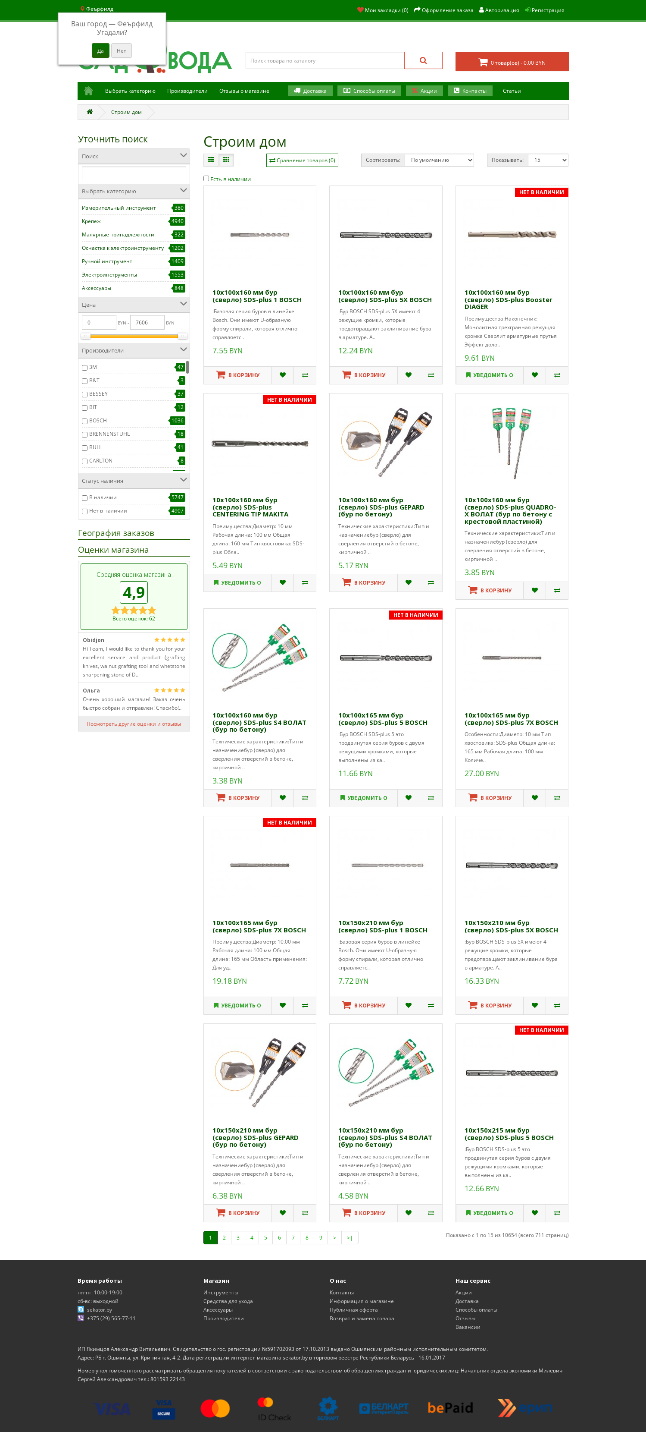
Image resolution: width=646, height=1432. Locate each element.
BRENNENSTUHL (109, 433)
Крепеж (91, 221)
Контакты (475, 90)
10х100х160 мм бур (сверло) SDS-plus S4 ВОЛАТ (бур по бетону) (259, 722)
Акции (429, 90)
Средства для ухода (228, 1301)
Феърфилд (96, 9)
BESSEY (98, 393)
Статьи (512, 90)
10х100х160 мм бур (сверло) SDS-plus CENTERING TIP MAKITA (250, 506)
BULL (95, 447)
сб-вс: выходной (98, 1301)
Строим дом (126, 112)
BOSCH (98, 420)
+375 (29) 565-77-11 (111, 1318)
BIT (93, 407)
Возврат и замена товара (362, 1318)
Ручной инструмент (107, 261)
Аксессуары (96, 288)
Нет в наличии (108, 510)
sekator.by (99, 1309)
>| (350, 1237)
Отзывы (465, 1318)
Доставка (315, 90)
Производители (187, 90)
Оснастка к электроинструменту (123, 248)
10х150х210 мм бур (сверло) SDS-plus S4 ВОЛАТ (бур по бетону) (385, 1137)
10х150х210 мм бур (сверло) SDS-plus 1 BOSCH (383, 926)
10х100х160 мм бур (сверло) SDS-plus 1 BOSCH (257, 296)
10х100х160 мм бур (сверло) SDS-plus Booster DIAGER (508, 299)
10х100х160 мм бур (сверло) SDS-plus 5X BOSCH (385, 296)
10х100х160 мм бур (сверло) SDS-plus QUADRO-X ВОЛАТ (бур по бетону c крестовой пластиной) (510, 510)
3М (93, 367)
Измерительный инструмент (119, 207)
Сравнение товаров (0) (306, 160)
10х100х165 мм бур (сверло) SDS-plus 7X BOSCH (511, 719)
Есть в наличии (227, 179)
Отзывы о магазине (244, 90)
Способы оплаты (375, 90)
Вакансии (468, 1327)
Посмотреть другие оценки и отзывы (134, 723)
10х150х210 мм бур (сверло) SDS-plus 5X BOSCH (511, 926)
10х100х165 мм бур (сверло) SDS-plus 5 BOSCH (383, 719)
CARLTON (100, 460)
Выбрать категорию (130, 90)
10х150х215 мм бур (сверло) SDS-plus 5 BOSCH (509, 1134)
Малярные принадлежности (118, 234)
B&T (94, 380)
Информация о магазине (362, 1301)
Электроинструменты (109, 274)
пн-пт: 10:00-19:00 (100, 1292)
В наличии (103, 497)
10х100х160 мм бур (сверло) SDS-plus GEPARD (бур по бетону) (381, 506)
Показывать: (508, 160)
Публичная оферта (354, 1309)
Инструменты (220, 1292)
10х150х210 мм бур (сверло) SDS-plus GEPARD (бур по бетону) (255, 1137)
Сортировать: (383, 160)
